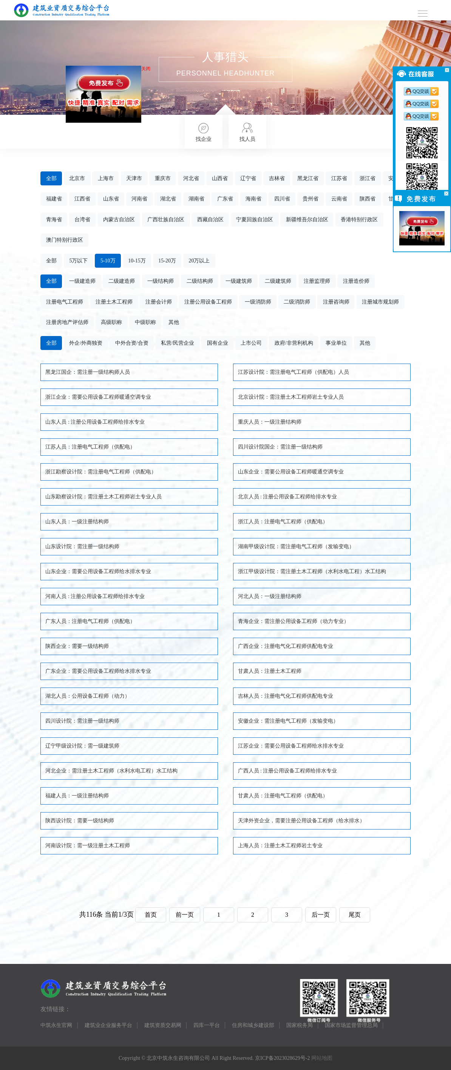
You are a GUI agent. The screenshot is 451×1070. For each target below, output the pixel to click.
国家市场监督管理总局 (351, 1025)
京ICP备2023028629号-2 (282, 1058)
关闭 (148, 71)
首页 (151, 914)
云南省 (339, 199)
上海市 (106, 178)
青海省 (54, 219)
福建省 (54, 199)
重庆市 (163, 178)
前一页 (185, 914)
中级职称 (145, 322)
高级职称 (111, 322)
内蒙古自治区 (119, 219)
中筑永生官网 (56, 1025)
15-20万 (167, 261)
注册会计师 (158, 302)
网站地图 (321, 1058)
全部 (51, 178)
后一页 (321, 914)
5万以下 (78, 261)
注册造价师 (356, 281)
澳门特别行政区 (64, 240)
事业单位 (336, 343)
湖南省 (196, 199)
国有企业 (217, 343)
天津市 (134, 178)
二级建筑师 (278, 281)
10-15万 (137, 261)
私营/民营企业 (177, 343)
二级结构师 (200, 281)
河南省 (139, 199)
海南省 (253, 199)
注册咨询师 (336, 302)
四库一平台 (206, 1025)
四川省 (282, 199)
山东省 (111, 199)
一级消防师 (258, 302)
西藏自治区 (210, 219)
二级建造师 (121, 281)
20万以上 (199, 261)
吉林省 (277, 178)
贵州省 (310, 199)
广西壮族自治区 (165, 219)
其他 (173, 322)
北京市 (77, 178)
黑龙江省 (307, 178)
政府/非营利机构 (294, 343)
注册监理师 (317, 281)
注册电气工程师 (64, 302)
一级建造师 (82, 281)
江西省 (82, 199)
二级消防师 (297, 302)
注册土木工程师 (114, 302)
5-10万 (108, 261)
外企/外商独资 (85, 343)
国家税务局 (299, 1025)
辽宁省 (248, 178)
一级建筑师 (239, 281)
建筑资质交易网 (162, 1025)
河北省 (191, 178)
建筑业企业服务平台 (108, 1025)
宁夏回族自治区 (254, 219)
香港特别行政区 (359, 219)
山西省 (220, 178)
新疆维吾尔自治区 (307, 219)
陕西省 (367, 199)
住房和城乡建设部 (253, 1025)
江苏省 (339, 178)
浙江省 (367, 178)
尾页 (355, 914)
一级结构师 (160, 281)
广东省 (225, 199)
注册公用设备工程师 (208, 302)
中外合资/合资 (131, 343)
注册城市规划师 (380, 302)
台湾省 (82, 219)
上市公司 (251, 343)
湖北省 (168, 199)
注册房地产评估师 (67, 322)
